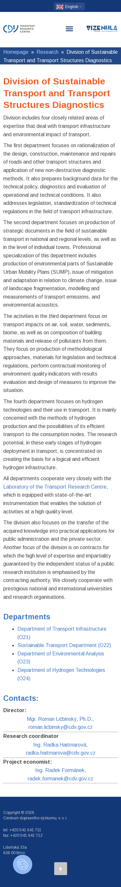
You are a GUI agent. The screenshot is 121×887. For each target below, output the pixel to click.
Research (47, 52)
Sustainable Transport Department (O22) (64, 645)
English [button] (69, 7)
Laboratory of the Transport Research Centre (54, 487)
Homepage (15, 52)
